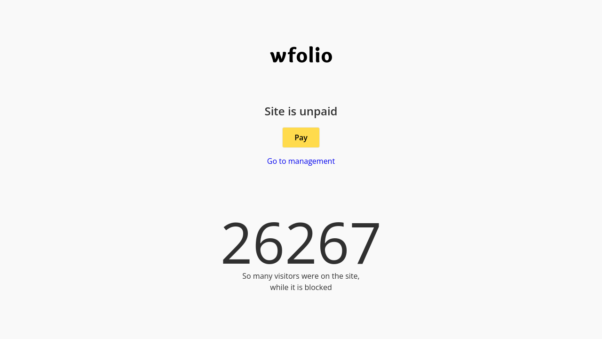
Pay (301, 137)
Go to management (301, 161)
